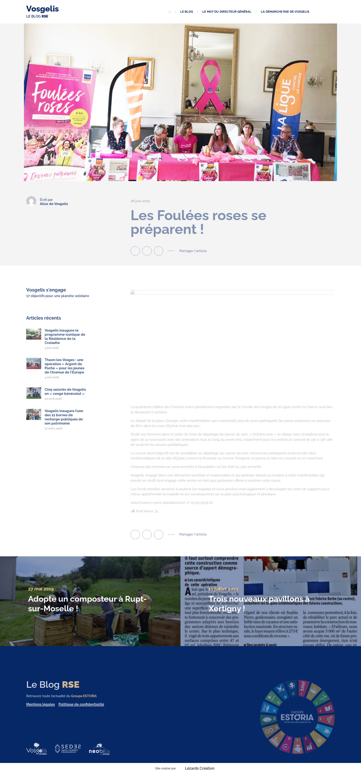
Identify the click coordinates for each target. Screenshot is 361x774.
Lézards (199, 768)
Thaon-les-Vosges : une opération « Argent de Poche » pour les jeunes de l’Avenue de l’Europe (64, 370)
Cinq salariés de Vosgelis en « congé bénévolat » (65, 396)
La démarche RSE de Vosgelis (285, 11)
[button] (169, 12)
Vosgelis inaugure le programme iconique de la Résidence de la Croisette (65, 341)
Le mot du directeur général (226, 11)
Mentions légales (40, 709)
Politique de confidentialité (81, 709)
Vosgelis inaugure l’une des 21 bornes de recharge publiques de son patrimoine (64, 421)
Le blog (186, 11)
